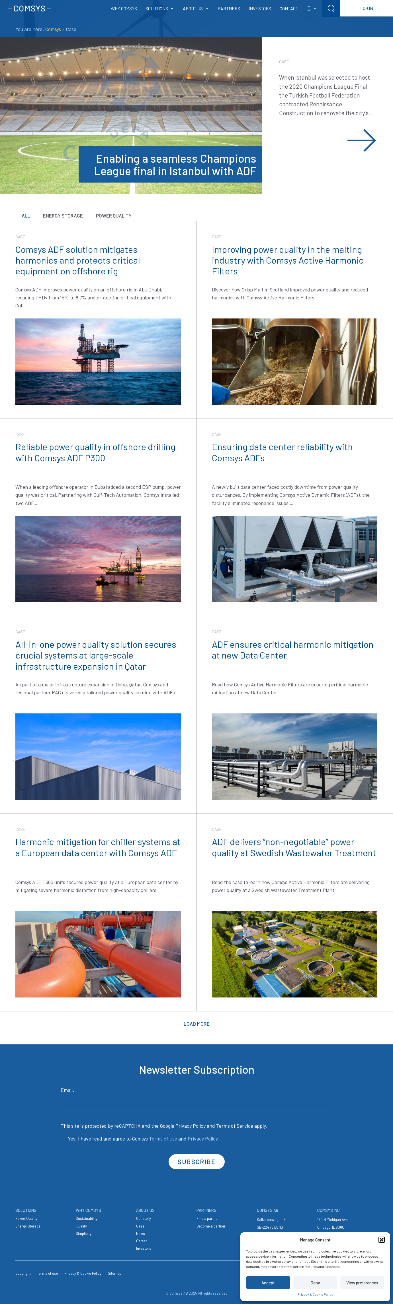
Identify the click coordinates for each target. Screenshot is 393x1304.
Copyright (23, 1272)
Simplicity (83, 1233)
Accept (268, 1282)
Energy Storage (66, 215)
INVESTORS (260, 8)
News (140, 1233)
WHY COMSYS (124, 8)
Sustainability (86, 1218)
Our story (143, 1218)
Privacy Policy (190, 1125)
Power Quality (119, 215)
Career (141, 1240)
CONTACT (289, 8)
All (26, 215)
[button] (381, 1240)
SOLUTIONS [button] (160, 8)
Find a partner (208, 1218)
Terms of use (163, 1138)
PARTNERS (229, 8)
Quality (81, 1225)
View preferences (362, 1282)
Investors (143, 1248)
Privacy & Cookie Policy (315, 1294)
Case (140, 1225)
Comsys (53, 29)
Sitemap (114, 1272)
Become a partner (211, 1225)
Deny (315, 1282)
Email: (196, 1098)
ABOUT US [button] (196, 8)
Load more (197, 1023)
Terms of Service (234, 1125)
